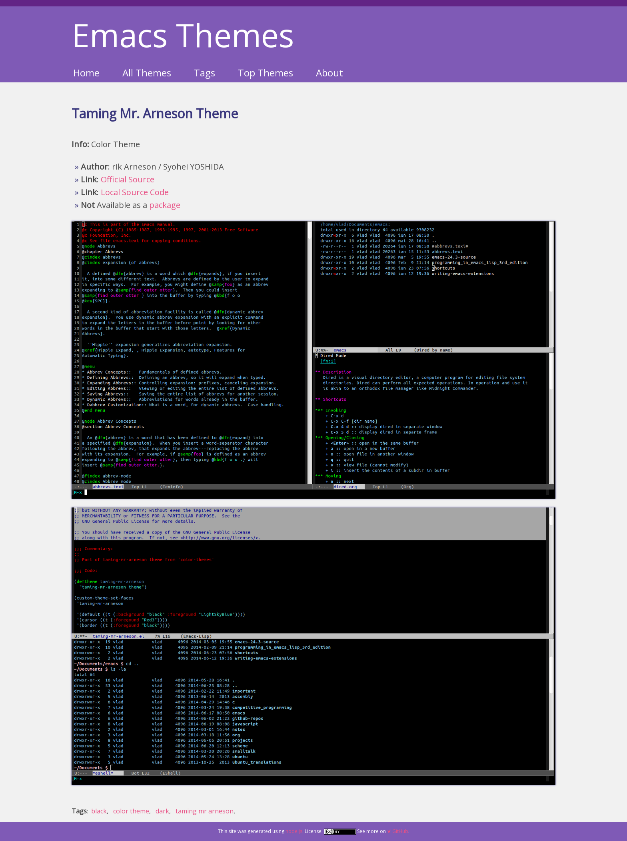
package (164, 205)
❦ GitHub (397, 831)
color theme (131, 811)
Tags (204, 72)
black (99, 811)
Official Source (127, 179)
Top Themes (265, 72)
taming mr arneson (205, 811)
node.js (294, 831)
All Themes (146, 72)
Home (86, 72)
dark (162, 811)
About (329, 72)
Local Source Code (135, 192)
